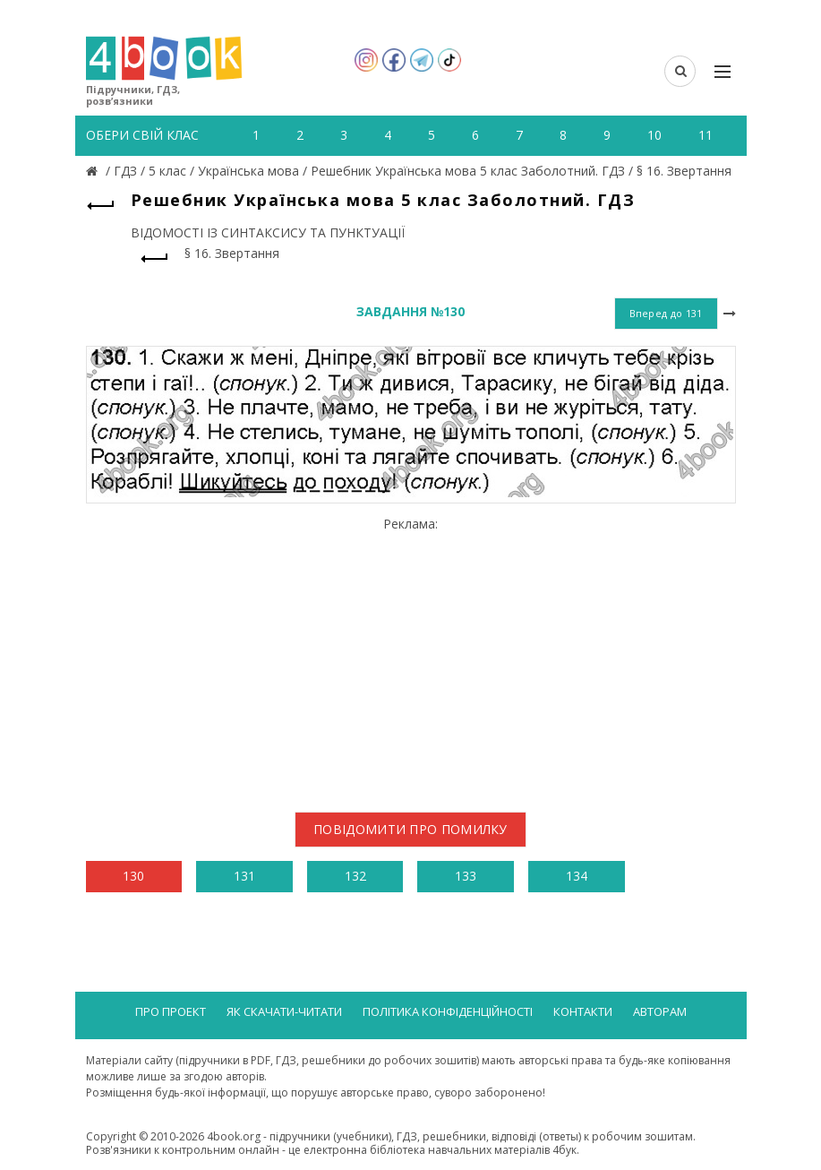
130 (133, 875)
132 (355, 875)
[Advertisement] (411, 657)
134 (576, 875)
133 (465, 875)
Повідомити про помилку (410, 829)
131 (244, 875)
